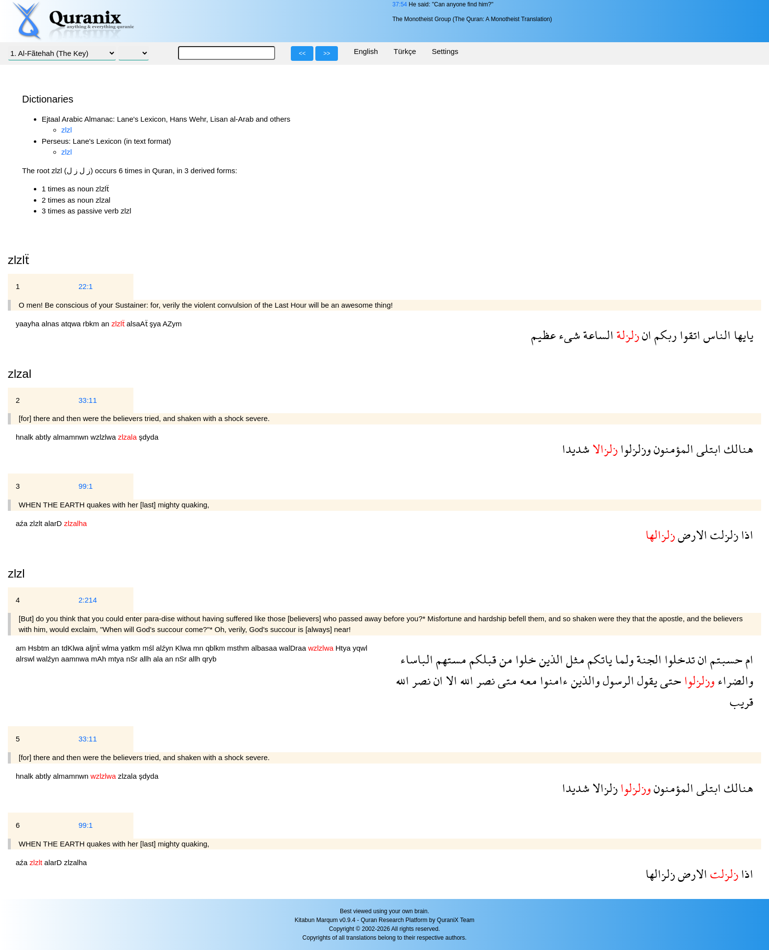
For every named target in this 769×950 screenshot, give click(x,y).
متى (506, 680)
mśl (149, 648)
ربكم (664, 335)
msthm (239, 648)
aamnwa (76, 659)
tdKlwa (73, 648)
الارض (691, 535)
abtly (44, 437)
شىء (568, 335)
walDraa (293, 648)
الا (450, 680)
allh (147, 659)
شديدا (576, 449)
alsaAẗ (138, 323)
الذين (549, 659)
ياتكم (598, 659)
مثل (574, 659)
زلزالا (603, 788)
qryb (209, 659)
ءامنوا (552, 680)
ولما (623, 659)
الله (465, 680)
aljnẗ (94, 648)
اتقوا (688, 335)
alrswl (26, 659)
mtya (117, 659)
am (22, 648)
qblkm (216, 648)
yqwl (360, 648)
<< (302, 53)
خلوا (524, 659)
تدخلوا (678, 659)
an (106, 323)
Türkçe (405, 51)
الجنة (648, 659)
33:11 (87, 400)
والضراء (734, 680)
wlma (111, 648)
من (504, 659)
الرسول (617, 680)
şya (156, 323)
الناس (715, 335)
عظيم (543, 335)
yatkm (131, 648)
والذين (584, 680)
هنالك (737, 449)
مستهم (449, 659)
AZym (171, 323)
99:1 (85, 486)
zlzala (128, 776)
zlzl (66, 130)
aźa (22, 523)
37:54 (399, 4)
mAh (99, 659)
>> (326, 53)
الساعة (597, 335)
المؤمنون (672, 449)
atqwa (72, 323)
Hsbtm (39, 648)
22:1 (85, 286)
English (366, 51)
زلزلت (722, 535)
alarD (54, 523)
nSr (133, 659)
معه (527, 680)
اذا (745, 535)
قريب (741, 701)
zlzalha (75, 862)
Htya (344, 648)
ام (748, 659)
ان (645, 335)
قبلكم (481, 659)
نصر (484, 680)
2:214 (87, 600)
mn (199, 648)
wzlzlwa (104, 437)
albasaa (265, 648)
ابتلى (707, 449)
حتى (669, 680)
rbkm (92, 323)
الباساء (416, 659)
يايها (742, 335)
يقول (645, 680)
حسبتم (725, 659)
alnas (51, 323)
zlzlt (36, 523)
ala (159, 659)
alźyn (165, 648)
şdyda (148, 437)
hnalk (25, 437)
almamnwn (72, 437)
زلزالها (660, 874)
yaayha (29, 323)
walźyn (49, 659)
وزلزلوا (634, 449)
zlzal (19, 373)
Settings (445, 51)
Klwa (184, 648)
